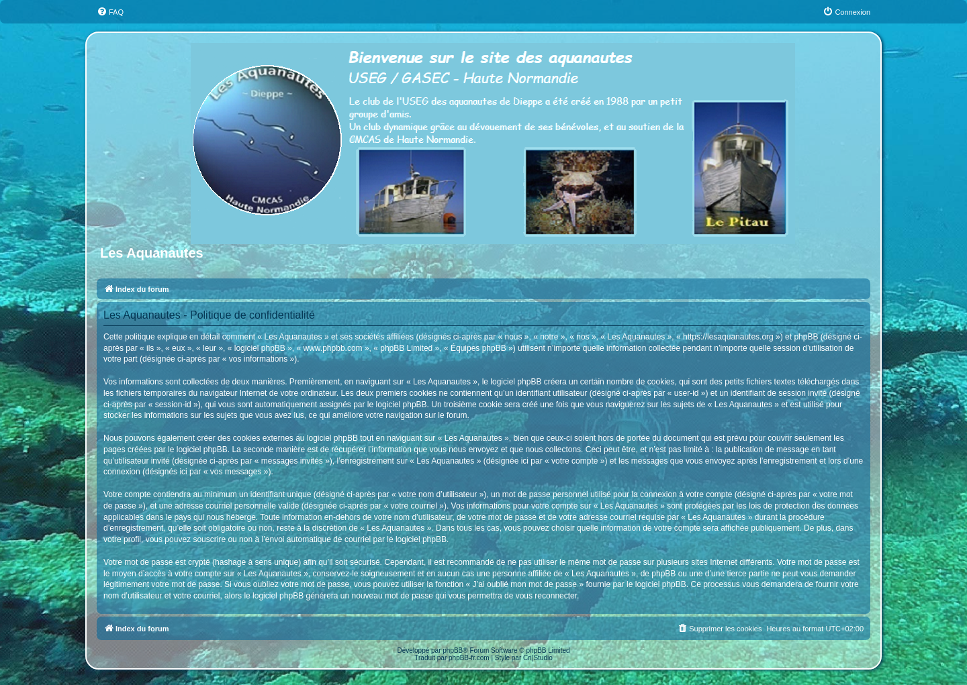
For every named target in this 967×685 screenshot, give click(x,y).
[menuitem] (110, 12)
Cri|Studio (538, 658)
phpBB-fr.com (469, 658)
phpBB (453, 650)
